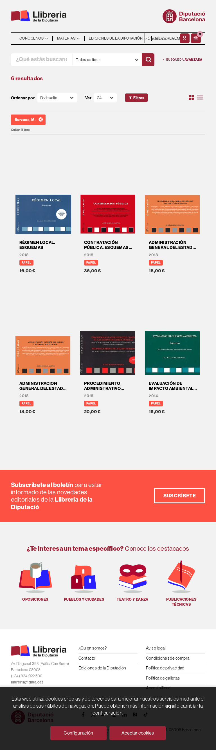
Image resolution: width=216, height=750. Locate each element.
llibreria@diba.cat (27, 682)
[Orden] (57, 97)
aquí (170, 706)
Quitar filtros (20, 129)
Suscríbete (179, 495)
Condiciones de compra (167, 658)
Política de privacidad (165, 668)
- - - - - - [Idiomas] (161, 38)
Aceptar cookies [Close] (138, 733)
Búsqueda (182, 59)
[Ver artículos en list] (200, 97)
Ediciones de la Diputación (102, 668)
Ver (88, 98)
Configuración (78, 733)
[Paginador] (105, 97)
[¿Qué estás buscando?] (41, 59)
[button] (196, 38)
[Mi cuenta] (185, 38)
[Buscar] (148, 59)
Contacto (86, 658)
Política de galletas (163, 678)
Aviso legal (156, 648)
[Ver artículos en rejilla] (191, 97)
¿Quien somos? (92, 648)
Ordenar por (23, 98)
